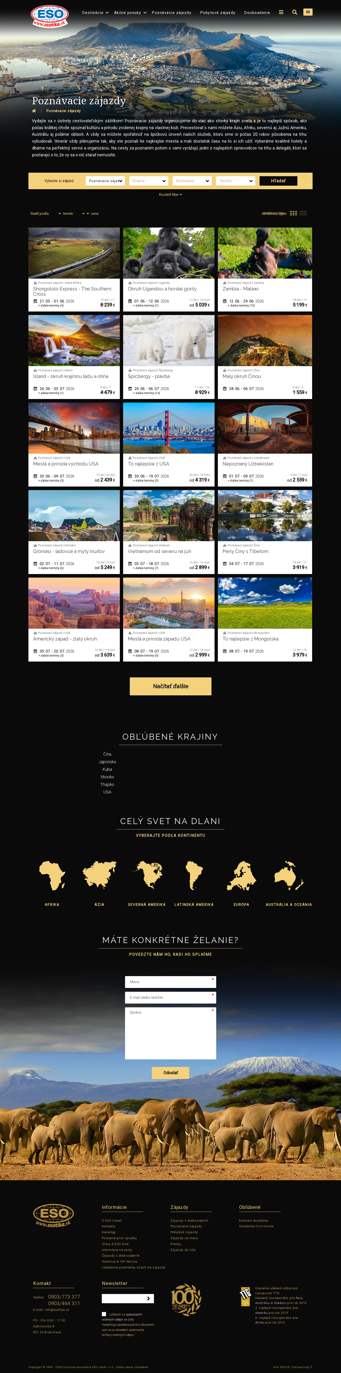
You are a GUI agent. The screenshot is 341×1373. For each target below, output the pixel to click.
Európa (241, 905)
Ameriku (261, 1313)
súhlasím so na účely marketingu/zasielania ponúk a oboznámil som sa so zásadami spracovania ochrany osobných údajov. (128, 1324)
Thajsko (107, 784)
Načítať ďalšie (170, 686)
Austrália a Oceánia (289, 905)
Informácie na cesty (117, 1250)
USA (107, 792)
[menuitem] (48, 15)
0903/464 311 (64, 1303)
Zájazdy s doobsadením (121, 1255)
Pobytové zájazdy (218, 12)
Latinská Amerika (194, 905)
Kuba (107, 769)
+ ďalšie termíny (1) (145, 305)
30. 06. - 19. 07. (148, 476)
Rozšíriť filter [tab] (170, 195)
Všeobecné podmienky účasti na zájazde (133, 1267)
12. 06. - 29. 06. (243, 301)
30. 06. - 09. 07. (54, 476)
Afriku (260, 1322)
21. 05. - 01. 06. (54, 301)
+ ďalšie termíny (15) (241, 305)
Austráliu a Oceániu (270, 1303)
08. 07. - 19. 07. (148, 651)
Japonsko (107, 761)
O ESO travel (111, 1220)
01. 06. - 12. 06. (148, 301)
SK (308, 12)
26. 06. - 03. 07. (54, 388)
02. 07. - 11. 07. (54, 563)
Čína (107, 754)
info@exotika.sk (57, 1310)
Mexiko (107, 776)
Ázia (99, 905)
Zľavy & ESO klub (115, 1244)
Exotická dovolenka (253, 1220)
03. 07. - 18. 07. (148, 563)
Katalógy (109, 1232)
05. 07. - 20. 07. (54, 651)
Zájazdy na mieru (184, 1238)
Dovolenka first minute (256, 1226)
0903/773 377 (64, 1297)
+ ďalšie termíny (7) (145, 568)
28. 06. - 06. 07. (243, 388)
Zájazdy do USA (183, 1250)
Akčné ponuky (127, 12)
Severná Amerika (147, 905)
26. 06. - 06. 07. (148, 388)
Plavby (175, 1244)
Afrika (52, 905)
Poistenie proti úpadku (119, 1238)
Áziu (299, 1298)
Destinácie (92, 12)
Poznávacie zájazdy (171, 12)
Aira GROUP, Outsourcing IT (293, 1367)
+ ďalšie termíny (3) (51, 305)
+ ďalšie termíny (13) (146, 393)
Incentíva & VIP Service (119, 1261)
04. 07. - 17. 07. (243, 563)
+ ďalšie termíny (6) (51, 568)
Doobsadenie (257, 12)
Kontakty (108, 1226)
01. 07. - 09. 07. (243, 476)
